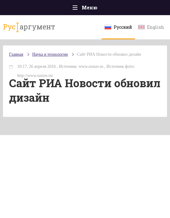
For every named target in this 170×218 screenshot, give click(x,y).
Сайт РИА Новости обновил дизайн (109, 54)
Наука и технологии (50, 54)
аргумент (29, 27)
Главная (16, 54)
